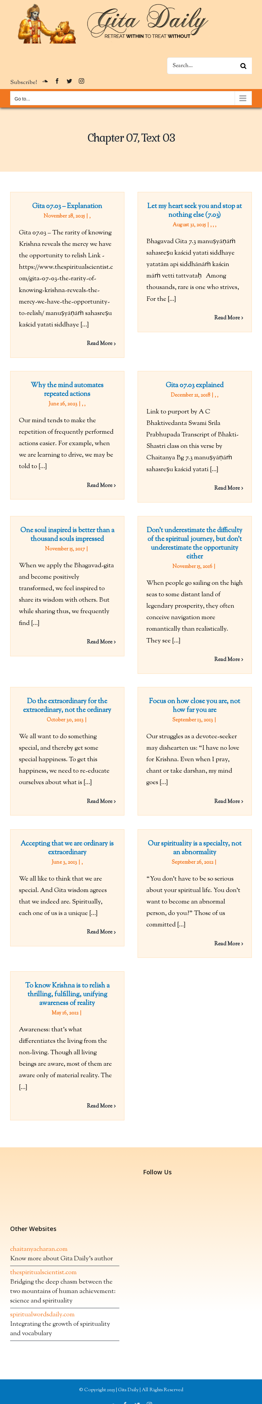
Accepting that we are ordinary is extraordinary (67, 848)
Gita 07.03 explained (194, 386)
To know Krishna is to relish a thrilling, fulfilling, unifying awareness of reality (67, 994)
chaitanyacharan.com (39, 1249)
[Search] (243, 65)
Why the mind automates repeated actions (67, 390)
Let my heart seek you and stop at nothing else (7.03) (194, 211)
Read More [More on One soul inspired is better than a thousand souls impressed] (99, 642)
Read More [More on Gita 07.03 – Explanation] (99, 344)
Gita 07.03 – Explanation (67, 206)
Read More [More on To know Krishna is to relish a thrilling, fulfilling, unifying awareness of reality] (99, 1106)
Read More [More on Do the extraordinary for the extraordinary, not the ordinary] (99, 802)
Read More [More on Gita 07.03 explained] (227, 488)
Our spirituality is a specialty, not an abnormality (194, 848)
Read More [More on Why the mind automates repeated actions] (99, 486)
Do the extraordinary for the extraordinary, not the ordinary (67, 706)
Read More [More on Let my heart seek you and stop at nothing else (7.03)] (227, 318)
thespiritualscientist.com (43, 1272)
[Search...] (209, 65)
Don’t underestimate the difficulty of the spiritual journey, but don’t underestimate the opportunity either (194, 544)
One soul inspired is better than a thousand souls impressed (67, 535)
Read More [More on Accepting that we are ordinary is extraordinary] (99, 932)
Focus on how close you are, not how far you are (194, 706)
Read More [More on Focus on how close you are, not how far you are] (227, 802)
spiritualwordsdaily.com (42, 1314)
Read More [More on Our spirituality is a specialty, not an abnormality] (227, 944)
